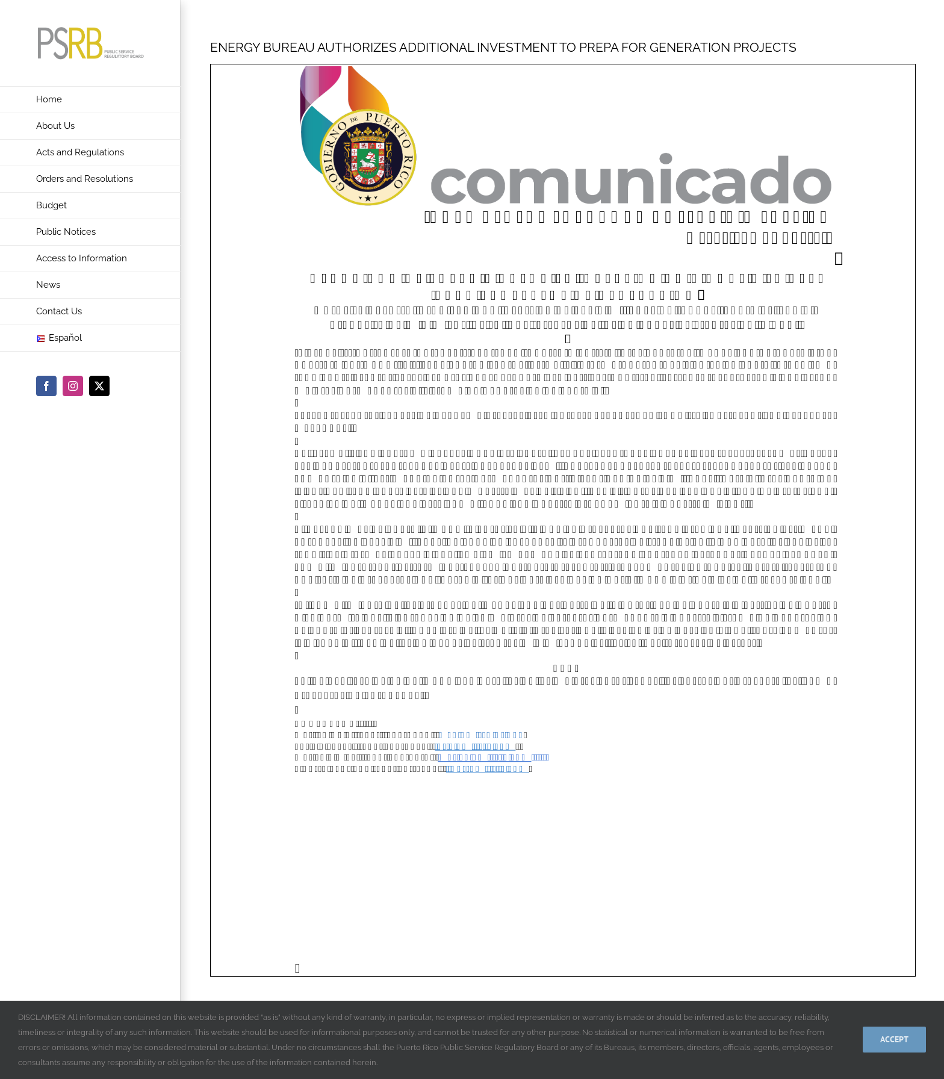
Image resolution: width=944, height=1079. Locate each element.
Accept (894, 1039)
